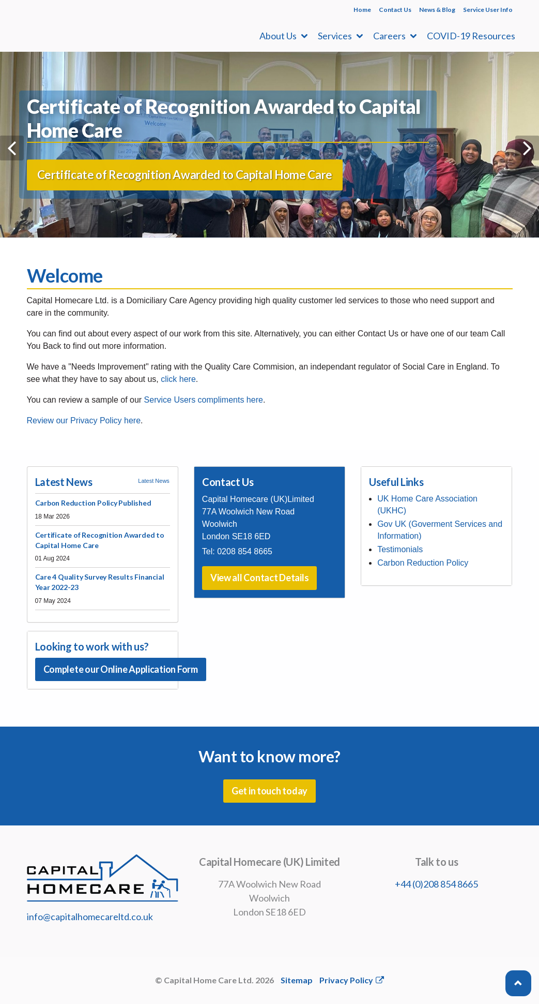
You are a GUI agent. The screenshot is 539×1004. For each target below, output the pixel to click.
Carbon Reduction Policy (422, 562)
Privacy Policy (351, 980)
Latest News (154, 481)
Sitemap (297, 980)
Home (362, 10)
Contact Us (395, 10)
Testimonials (400, 549)
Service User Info (488, 10)
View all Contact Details (259, 577)
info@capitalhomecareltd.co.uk (90, 916)
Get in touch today (269, 790)
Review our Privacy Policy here (84, 420)
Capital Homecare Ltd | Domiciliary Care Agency (94, 26)
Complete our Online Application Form (120, 669)
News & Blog (437, 10)
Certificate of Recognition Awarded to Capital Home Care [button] (185, 183)
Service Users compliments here (203, 399)
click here (178, 379)
